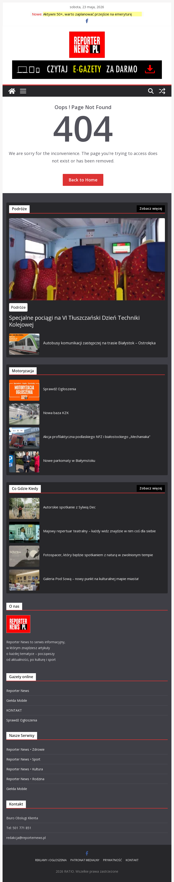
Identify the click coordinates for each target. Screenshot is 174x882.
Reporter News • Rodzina (25, 779)
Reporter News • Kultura (24, 769)
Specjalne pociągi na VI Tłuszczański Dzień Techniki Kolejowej (74, 321)
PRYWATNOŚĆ (112, 860)
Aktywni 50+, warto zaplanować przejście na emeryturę (87, 14)
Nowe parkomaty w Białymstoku (69, 460)
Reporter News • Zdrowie (25, 749)
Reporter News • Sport (23, 759)
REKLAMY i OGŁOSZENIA (51, 860)
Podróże (18, 307)
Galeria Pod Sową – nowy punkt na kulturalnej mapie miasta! (91, 579)
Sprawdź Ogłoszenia (59, 389)
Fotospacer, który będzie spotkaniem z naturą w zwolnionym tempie (98, 555)
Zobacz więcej (150, 208)
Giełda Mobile (16, 700)
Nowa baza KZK (56, 413)
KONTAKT (14, 710)
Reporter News (17, 690)
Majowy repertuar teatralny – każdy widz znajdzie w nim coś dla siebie (99, 531)
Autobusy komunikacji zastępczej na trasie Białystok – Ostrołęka (99, 343)
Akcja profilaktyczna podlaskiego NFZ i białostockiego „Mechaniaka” (96, 436)
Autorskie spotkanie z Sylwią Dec (69, 507)
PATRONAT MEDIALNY (84, 860)
